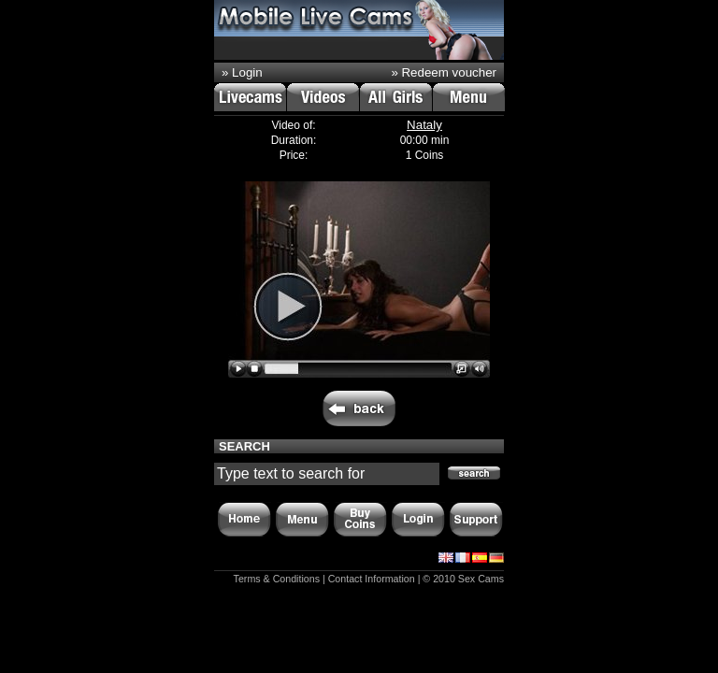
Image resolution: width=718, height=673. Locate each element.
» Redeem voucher (443, 72)
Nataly (424, 125)
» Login (242, 72)
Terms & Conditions (277, 578)
